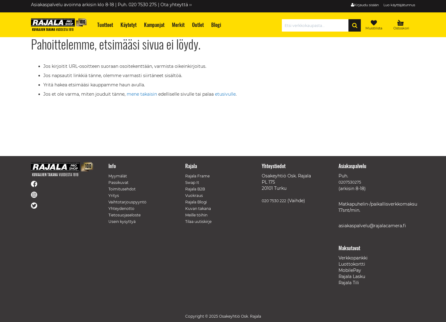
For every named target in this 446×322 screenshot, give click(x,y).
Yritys (113, 195)
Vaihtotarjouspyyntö (127, 202)
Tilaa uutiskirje (198, 221)
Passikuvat (118, 182)
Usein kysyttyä (122, 221)
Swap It (192, 182)
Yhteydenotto (121, 208)
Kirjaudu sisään (366, 5)
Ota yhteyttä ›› (176, 4)
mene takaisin (142, 94)
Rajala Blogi (196, 202)
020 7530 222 (274, 200)
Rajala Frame (197, 176)
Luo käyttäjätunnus (399, 5)
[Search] (354, 25)
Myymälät (117, 176)
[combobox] (317, 25)
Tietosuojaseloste (124, 215)
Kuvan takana (198, 208)
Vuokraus (194, 195)
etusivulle (225, 94)
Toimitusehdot (122, 189)
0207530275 (350, 182)
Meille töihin (196, 215)
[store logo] (59, 24)
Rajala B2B (195, 189)
